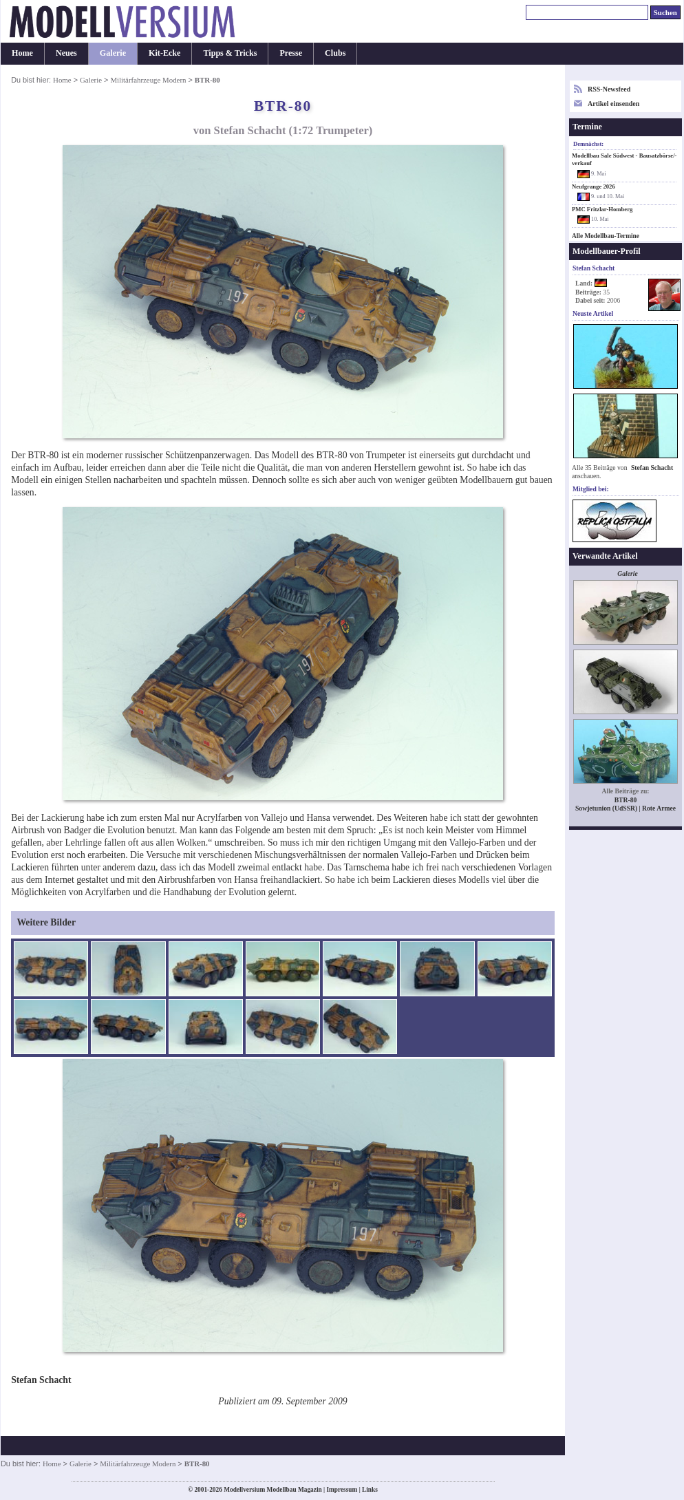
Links (370, 1489)
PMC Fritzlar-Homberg (602, 209)
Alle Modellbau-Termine (605, 236)
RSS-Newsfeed (609, 89)
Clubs (335, 53)
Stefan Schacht (652, 467)
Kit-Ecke (164, 53)
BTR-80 (625, 800)
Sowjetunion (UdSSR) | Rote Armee (625, 808)
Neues (66, 53)
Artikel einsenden (613, 103)
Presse (290, 53)
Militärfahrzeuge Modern (148, 80)
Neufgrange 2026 (593, 186)
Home (22, 53)
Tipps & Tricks (230, 53)
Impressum (341, 1489)
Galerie (113, 53)
